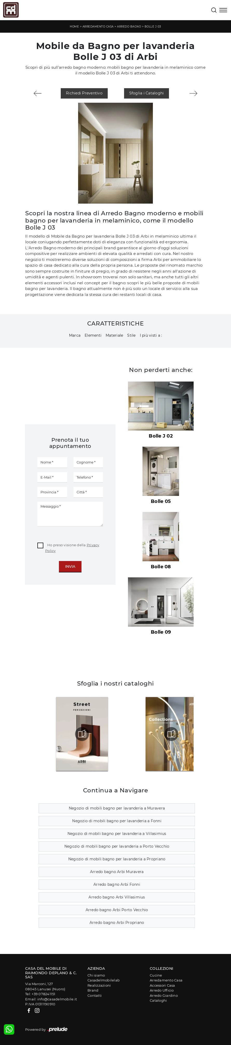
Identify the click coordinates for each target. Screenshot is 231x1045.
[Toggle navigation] (223, 10)
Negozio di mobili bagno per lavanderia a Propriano (117, 859)
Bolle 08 (161, 567)
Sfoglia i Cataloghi (146, 93)
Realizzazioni (99, 985)
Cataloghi (158, 1000)
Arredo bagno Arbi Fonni (116, 884)
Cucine (156, 975)
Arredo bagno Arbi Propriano (117, 922)
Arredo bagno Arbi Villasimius (117, 897)
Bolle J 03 (153, 26)
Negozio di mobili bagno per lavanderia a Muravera (117, 808)
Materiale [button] (114, 335)
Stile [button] (131, 335)
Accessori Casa (162, 985)
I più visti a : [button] (151, 335)
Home (74, 26)
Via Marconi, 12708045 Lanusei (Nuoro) (45, 986)
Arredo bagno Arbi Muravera (117, 871)
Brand (92, 990)
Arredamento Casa (98, 26)
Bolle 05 (161, 501)
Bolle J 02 (161, 436)
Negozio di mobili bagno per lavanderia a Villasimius (116, 833)
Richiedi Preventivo (84, 93)
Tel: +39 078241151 (40, 994)
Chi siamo (96, 975)
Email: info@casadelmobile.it (51, 999)
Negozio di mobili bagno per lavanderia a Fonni (116, 821)
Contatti (94, 995)
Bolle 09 (161, 632)
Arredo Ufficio (162, 990)
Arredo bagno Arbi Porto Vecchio (117, 910)
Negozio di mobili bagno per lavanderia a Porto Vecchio (116, 846)
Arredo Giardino (164, 995)
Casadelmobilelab (103, 980)
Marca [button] (74, 335)
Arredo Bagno (129, 26)
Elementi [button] (93, 335)
